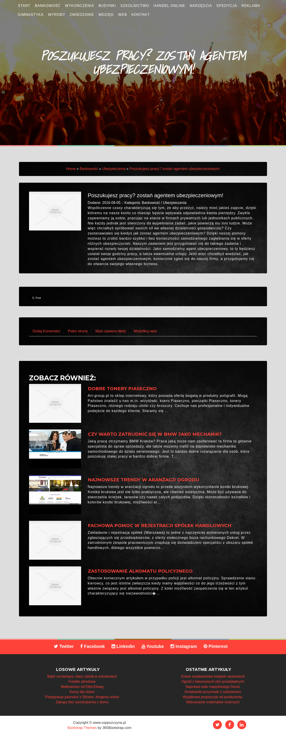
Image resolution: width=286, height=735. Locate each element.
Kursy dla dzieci (82, 692)
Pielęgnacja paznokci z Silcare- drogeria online (82, 697)
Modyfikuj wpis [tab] (145, 331)
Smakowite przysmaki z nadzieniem (213, 692)
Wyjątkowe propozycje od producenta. (213, 697)
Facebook (92, 646)
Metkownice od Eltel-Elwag (82, 687)
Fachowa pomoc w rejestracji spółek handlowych (159, 525)
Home (71, 169)
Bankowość (89, 169)
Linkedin (123, 646)
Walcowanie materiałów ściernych (213, 702)
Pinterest (216, 646)
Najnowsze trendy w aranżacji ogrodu (143, 479)
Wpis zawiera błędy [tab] (110, 331)
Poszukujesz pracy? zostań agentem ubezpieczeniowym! (174, 169)
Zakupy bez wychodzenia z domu (82, 702)
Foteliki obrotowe (82, 681)
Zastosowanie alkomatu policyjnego (140, 571)
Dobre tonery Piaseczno (122, 388)
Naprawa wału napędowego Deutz (213, 687)
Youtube (152, 646)
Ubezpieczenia (113, 169)
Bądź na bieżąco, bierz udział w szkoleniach (82, 676)
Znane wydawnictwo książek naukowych (213, 676)
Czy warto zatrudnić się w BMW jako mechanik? (155, 434)
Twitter (64, 646)
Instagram (183, 646)
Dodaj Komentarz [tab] (46, 331)
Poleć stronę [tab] (78, 331)
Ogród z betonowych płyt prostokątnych (212, 681)
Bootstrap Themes (82, 728)
